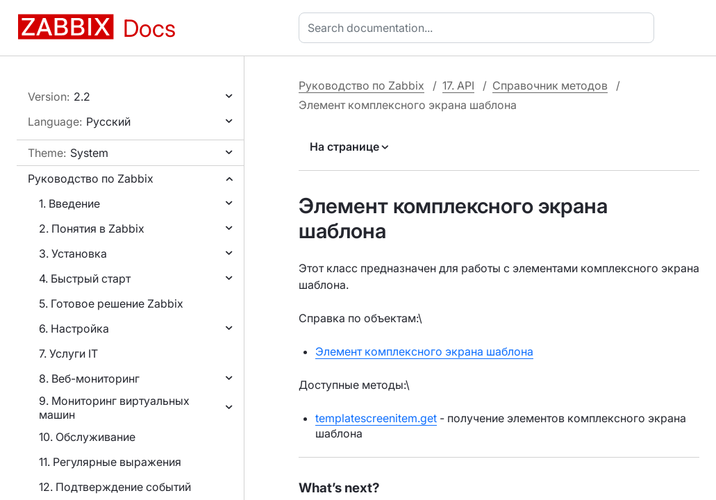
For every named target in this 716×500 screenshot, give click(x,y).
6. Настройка (74, 328)
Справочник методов (550, 85)
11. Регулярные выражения (110, 462)
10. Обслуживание (87, 437)
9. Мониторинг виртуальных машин (114, 408)
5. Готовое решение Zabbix (111, 303)
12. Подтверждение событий (115, 487)
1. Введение (69, 203)
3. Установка (73, 253)
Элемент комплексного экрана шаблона (424, 351)
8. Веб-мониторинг (89, 378)
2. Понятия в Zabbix (91, 228)
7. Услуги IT (68, 353)
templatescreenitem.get (376, 418)
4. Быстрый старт (85, 278)
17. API (458, 85)
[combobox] (479, 28)
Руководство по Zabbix (90, 178)
